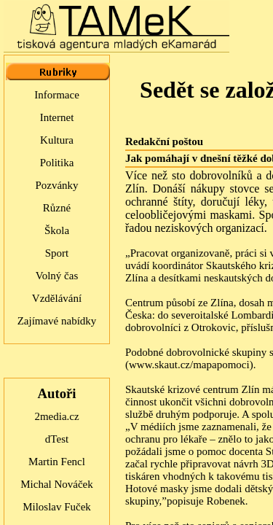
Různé (57, 208)
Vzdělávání (57, 298)
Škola (56, 230)
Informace (56, 95)
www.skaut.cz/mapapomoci (189, 364)
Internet (57, 117)
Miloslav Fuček (57, 507)
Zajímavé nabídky (57, 321)
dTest (56, 439)
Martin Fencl (56, 461)
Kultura (57, 140)
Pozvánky (56, 185)
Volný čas (57, 275)
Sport (57, 253)
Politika (57, 162)
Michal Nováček (56, 484)
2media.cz (56, 416)
